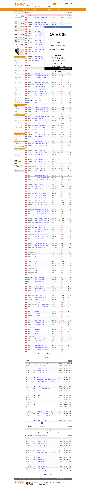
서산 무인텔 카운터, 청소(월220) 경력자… (41, 193)
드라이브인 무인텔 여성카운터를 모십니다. (41, 86)
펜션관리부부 (17, 120)
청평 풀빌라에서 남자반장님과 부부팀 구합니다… (42, 44)
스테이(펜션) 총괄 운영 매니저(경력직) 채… (41, 107)
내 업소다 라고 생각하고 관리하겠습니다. (43, 386)
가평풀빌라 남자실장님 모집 (39, 36)
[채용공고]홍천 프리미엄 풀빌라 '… (40, 26)
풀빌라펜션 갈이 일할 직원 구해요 (40, 53)
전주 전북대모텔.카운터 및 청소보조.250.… (41, 343)
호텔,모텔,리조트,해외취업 (18, 57)
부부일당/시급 (17, 128)
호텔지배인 (20, 67)
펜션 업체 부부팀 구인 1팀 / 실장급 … (41, 33)
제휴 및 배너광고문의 (19, 170)
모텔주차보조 (17, 80)
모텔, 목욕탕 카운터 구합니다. (39, 104)
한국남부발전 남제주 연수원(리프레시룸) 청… (42, 223)
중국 (18, 153)
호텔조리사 (16, 69)
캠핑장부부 (22, 132)
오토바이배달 (17, 135)
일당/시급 (19, 70)
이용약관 (28, 478)
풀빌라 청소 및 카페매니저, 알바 (40, 47)
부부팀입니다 (39, 400)
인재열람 (50, 9)
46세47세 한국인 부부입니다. (41, 374)
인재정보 (25, 9)
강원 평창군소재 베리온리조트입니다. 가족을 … (42, 114)
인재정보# (48, 357)
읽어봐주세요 (39, 397)
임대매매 (16, 106)
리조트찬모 (16, 99)
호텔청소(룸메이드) (18, 60)
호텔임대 (19, 108)
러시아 (16, 155)
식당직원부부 (17, 122)
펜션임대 (19, 109)
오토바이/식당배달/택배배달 (18, 134)
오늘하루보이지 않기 (63, 68)
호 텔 (15, 58)
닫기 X (70, 68)
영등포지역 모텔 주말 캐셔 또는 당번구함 (41, 123)
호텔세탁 (16, 70)
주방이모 (16, 144)
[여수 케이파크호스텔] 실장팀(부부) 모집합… (42, 17)
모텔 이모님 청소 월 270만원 (39, 277)
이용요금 (58, 9)
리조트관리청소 (17, 89)
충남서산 (36, 268)
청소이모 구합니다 (37, 302)
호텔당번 (19, 62)
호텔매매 (16, 108)
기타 (17, 72)
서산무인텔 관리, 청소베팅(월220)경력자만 (41, 75)
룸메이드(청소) (17, 92)
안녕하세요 (38, 457)
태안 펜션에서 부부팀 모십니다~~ (40, 70)
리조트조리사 (17, 95)
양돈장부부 (16, 123)
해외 (21, 102)
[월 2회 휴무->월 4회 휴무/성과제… (40, 125)
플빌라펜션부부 (17, 132)
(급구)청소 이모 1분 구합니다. (39, 84)
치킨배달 (19, 137)
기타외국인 (16, 157)
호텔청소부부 (17, 118)
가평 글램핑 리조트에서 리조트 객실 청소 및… (42, 152)
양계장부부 (16, 125)
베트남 (16, 152)
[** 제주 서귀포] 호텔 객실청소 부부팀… (41, 243)
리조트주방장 (17, 90)
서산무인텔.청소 (37, 308)
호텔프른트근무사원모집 (38, 300)
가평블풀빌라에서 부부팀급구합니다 (40, 293)
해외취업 (16, 100)
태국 (20, 152)
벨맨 (23, 70)
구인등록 (33, 9)
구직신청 (70, 435)
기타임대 (19, 113)
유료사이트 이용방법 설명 (68, 3)
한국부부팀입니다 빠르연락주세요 (42, 365)
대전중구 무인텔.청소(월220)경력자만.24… (41, 225)
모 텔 (15, 73)
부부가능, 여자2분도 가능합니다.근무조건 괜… (42, 218)
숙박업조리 (21, 82)
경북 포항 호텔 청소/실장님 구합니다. (40, 163)
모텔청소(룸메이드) (18, 75)
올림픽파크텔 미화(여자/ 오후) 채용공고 (41, 89)
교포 (20, 153)
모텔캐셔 (16, 77)
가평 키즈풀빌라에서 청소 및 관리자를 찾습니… (42, 154)
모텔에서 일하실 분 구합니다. (39, 118)
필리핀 (16, 153)
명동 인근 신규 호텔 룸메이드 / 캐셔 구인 (41, 91)
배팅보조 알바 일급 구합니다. (41, 417)
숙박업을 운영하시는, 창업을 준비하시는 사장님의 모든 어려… (47, 379)
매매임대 (15, 104)
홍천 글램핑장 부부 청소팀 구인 (39, 29)
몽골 (18, 152)
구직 (37, 402)
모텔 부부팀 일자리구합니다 (41, 470)
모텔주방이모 (17, 84)
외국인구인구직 (16, 148)
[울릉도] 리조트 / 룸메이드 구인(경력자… (41, 202)
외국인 (16, 150)
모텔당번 (19, 77)
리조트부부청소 (17, 130)
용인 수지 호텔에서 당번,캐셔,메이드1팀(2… (42, 127)
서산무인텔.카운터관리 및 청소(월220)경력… (42, 209)
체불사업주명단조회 (63, 478)
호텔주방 (16, 67)
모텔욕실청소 (22, 80)
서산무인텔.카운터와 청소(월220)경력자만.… (42, 172)
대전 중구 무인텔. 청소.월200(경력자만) (41, 143)
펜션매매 (16, 109)
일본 (18, 155)
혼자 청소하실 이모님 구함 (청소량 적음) (41, 87)
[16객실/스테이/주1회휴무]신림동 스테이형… (42, 304)
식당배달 (16, 137)
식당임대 (19, 111)
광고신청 (70, 12)
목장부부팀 (21, 123)
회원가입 (16, 18)
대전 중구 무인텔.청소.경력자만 (40, 334)
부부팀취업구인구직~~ (18, 115)
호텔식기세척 (21, 69)
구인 (35, 252)
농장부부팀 (21, 122)
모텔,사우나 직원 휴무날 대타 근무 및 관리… (42, 286)
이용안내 (34, 478)
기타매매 (16, 113)
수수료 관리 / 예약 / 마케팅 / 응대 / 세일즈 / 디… (45, 411)
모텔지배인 (16, 82)
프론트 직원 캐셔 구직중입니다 (42, 395)
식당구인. (36, 261)
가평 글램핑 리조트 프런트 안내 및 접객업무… (42, 186)
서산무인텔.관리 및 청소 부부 (39, 317)
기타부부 (20, 125)
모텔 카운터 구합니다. (38, 105)
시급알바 (19, 144)
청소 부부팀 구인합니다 (38, 96)
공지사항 (39, 478)
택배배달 (16, 139)
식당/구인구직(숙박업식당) (18, 141)
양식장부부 (16, 127)
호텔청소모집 (37, 60)
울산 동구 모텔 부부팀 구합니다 (39, 181)
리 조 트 (16, 87)
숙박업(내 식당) (17, 143)
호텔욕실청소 (17, 65)
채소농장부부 (21, 127)
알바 (15, 72)
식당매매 (16, 111)
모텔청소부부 (22, 118)
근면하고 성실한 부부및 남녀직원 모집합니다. (42, 56)
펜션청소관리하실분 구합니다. (39, 188)
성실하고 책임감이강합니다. (41, 468)
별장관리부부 (22, 120)
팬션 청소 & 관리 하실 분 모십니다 (40, 40)
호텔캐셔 (16, 62)
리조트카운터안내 (17, 97)
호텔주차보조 (22, 65)
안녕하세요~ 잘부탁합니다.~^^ (42, 459)
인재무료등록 (41, 9)
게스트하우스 (21, 85)
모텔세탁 (21, 84)
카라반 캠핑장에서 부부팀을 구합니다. (41, 20)
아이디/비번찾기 (21, 18)
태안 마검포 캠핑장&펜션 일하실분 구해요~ (41, 24)
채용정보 (18, 9)
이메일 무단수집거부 (46, 478)
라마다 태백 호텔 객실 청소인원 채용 (40, 113)
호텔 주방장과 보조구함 (38, 136)
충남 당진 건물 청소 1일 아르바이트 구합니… (42, 120)
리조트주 (21, 90)
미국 (20, 155)
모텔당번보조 (17, 79)
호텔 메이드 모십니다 (38, 51)
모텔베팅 (21, 79)
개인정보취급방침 (22, 478)
